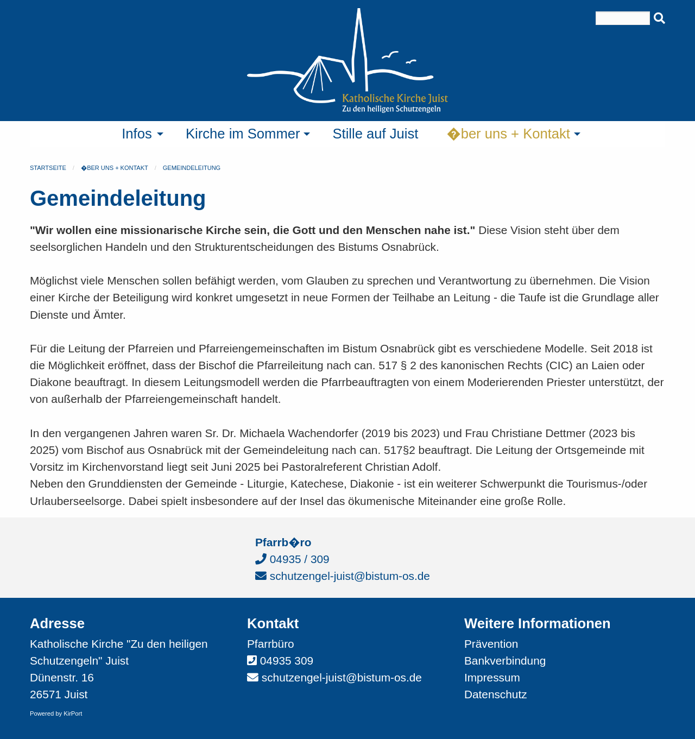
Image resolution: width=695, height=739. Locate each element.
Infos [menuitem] (137, 133)
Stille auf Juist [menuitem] (375, 133)
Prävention (491, 643)
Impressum (492, 677)
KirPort (73, 713)
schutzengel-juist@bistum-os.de (342, 576)
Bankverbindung (505, 660)
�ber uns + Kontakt (114, 168)
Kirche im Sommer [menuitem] (243, 133)
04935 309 (286, 660)
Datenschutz (495, 694)
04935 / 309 (292, 559)
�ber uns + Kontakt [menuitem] (508, 133)
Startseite (48, 168)
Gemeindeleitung (191, 168)
